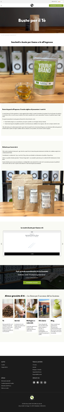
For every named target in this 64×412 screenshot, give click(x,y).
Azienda (34, 367)
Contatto (3, 364)
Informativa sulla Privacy (6, 385)
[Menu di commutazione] (1, 5)
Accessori (7, 35)
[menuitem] (60, 2)
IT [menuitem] (60, 1)
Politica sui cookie (5, 388)
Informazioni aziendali (5, 381)
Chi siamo (35, 364)
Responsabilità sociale (37, 374)
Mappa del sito (4, 367)
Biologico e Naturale (37, 369)
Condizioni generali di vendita (7, 383)
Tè (3, 35)
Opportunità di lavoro (37, 372)
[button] (1, 243)
